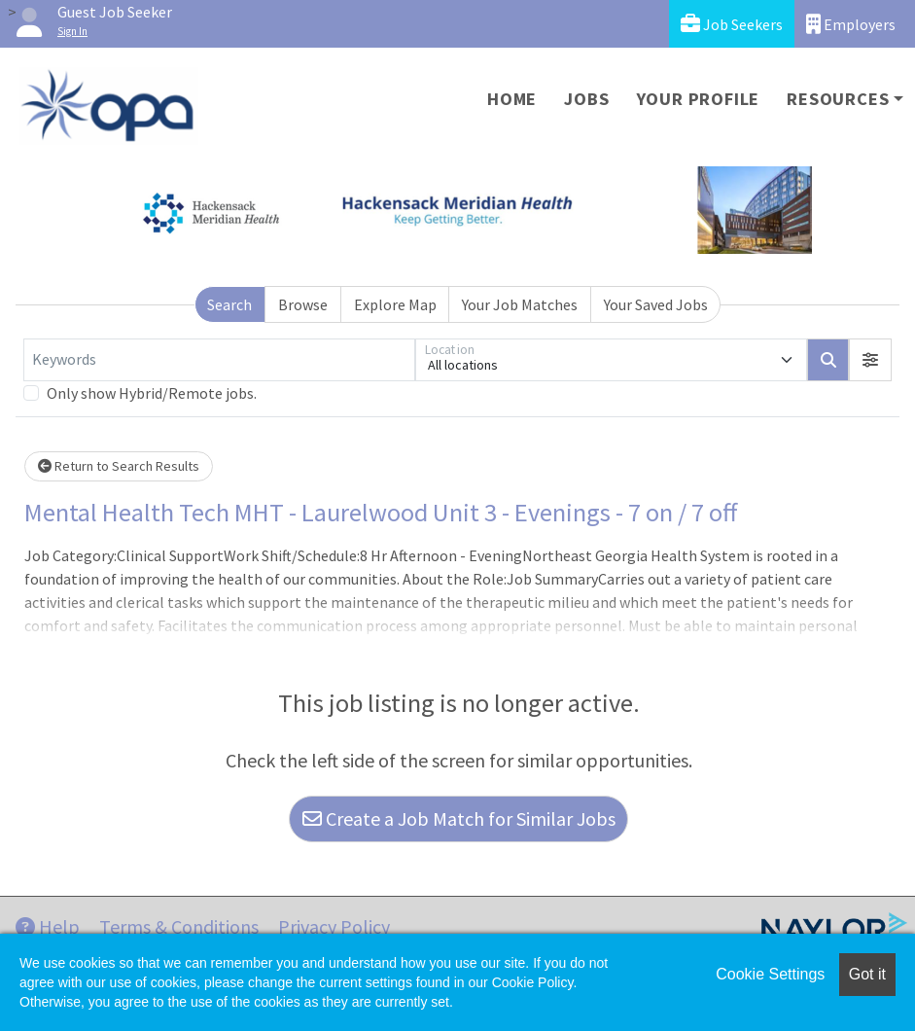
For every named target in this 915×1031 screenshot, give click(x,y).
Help (48, 926)
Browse (303, 304)
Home (512, 99)
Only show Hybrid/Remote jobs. (152, 393)
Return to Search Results (118, 466)
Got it (867, 974)
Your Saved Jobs (656, 304)
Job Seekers (732, 24)
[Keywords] (219, 359)
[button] (870, 359)
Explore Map (395, 304)
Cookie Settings (770, 974)
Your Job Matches (520, 304)
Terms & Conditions (179, 926)
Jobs (586, 99)
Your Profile (698, 99)
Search (229, 304)
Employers (851, 24)
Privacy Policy (334, 926)
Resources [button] (838, 99)
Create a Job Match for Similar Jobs (459, 818)
